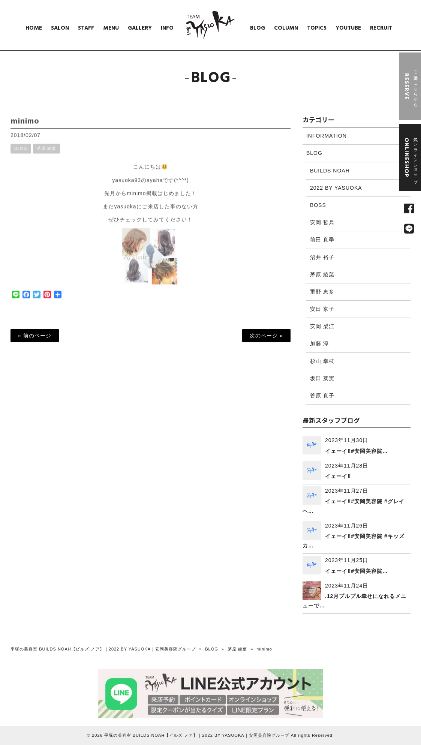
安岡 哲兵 (322, 222)
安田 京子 (322, 309)
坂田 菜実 (322, 378)
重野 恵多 (322, 292)
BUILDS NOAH (330, 171)
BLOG (20, 154)
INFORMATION (326, 136)
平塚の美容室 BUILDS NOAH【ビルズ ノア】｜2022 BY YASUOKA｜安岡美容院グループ (103, 649)
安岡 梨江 (322, 326)
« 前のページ (34, 336)
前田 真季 (322, 240)
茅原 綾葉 (46, 154)
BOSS (318, 205)
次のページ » (266, 336)
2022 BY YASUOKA (336, 188)
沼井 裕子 (322, 257)
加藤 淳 (319, 343)
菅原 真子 (322, 396)
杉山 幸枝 (322, 361)
